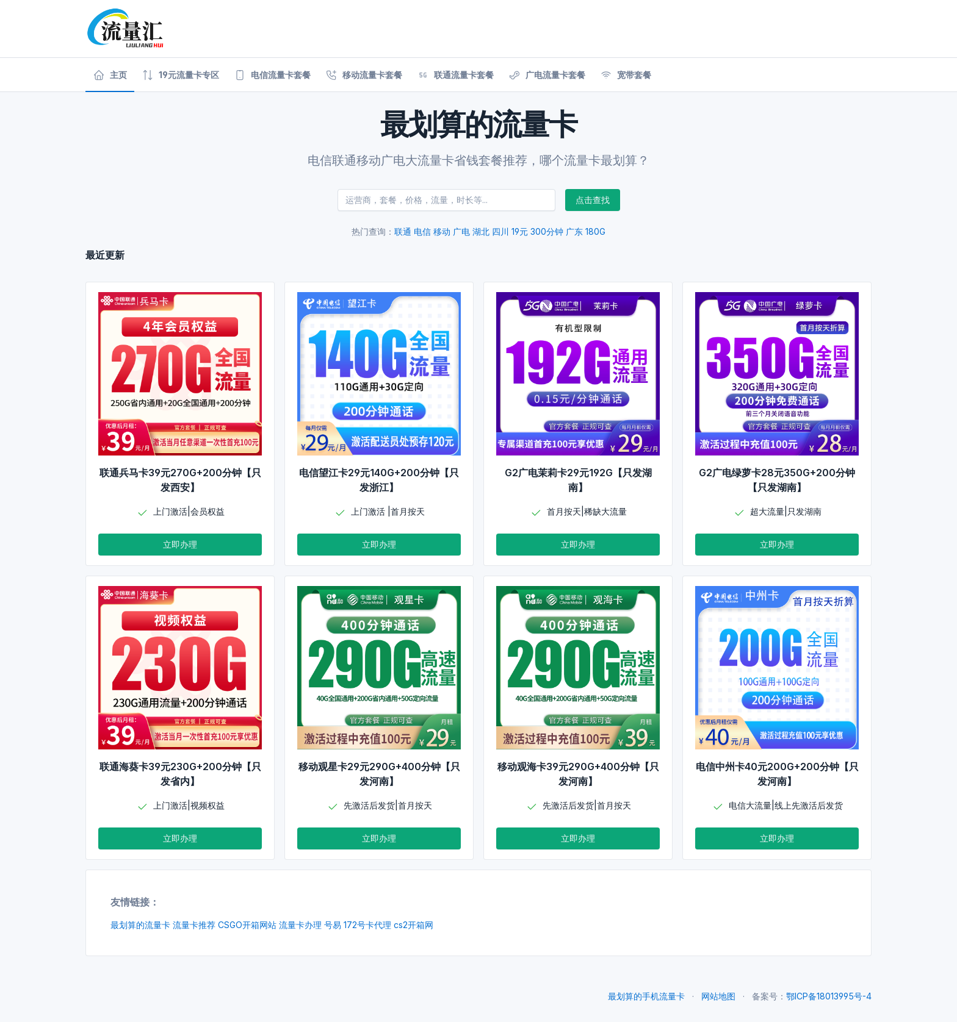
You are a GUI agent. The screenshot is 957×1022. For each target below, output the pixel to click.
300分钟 (546, 231)
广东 (574, 231)
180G (595, 231)
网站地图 (718, 996)
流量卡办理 (300, 925)
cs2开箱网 (413, 925)
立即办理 (180, 544)
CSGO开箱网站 (247, 925)
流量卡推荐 (194, 925)
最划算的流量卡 (140, 925)
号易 (332, 925)
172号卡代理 (367, 925)
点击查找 (593, 200)
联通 (402, 231)
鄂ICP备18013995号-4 (829, 996)
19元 (519, 231)
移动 (441, 231)
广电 (461, 231)
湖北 (480, 231)
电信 (422, 231)
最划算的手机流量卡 (646, 996)
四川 (500, 231)
